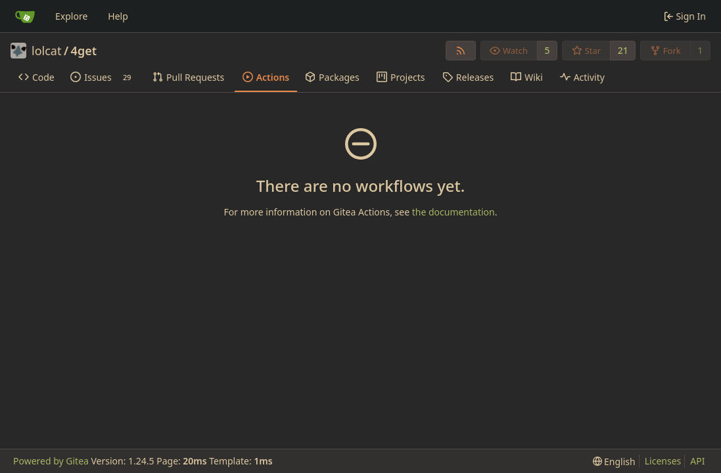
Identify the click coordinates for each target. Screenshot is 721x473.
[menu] (614, 461)
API (697, 461)
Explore (71, 16)
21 (623, 50)
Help (118, 16)
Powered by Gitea (51, 461)
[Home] (25, 16)
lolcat (46, 50)
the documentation (453, 212)
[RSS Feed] (461, 50)
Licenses (663, 461)
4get (84, 50)
